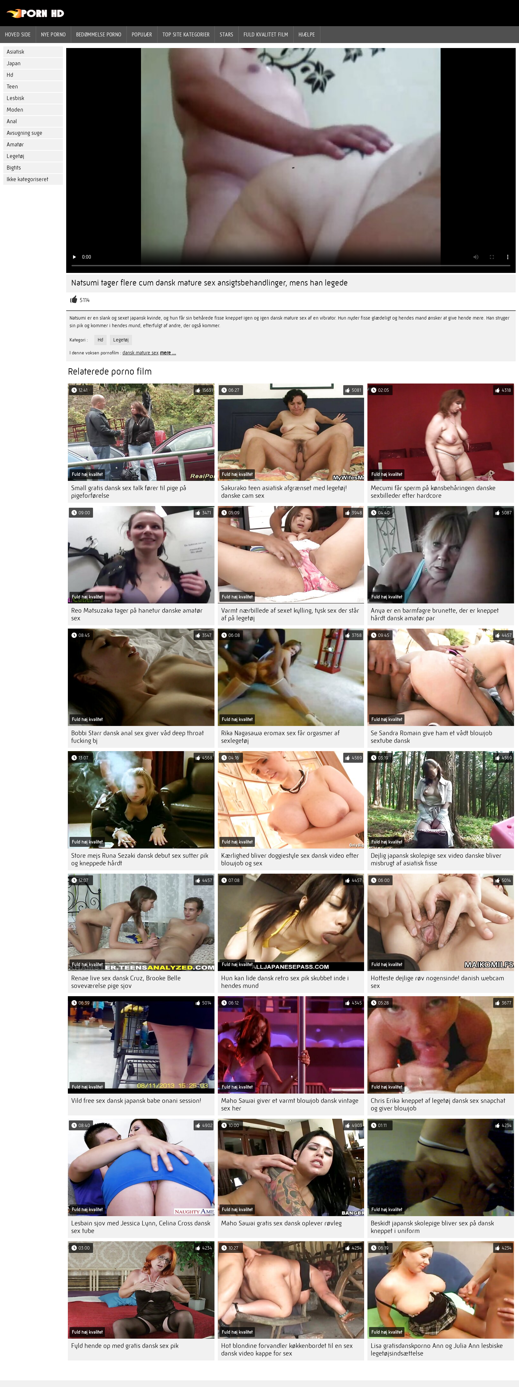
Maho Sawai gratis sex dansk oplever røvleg (281, 1223)
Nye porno (53, 34)
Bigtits (14, 168)
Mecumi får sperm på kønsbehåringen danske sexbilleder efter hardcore (433, 491)
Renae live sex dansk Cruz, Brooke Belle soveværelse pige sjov (126, 982)
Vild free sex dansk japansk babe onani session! (136, 1100)
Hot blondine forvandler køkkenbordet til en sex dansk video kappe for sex (287, 1349)
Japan (14, 63)
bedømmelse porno (98, 34)
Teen (12, 86)
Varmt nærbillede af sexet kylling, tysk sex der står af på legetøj (290, 614)
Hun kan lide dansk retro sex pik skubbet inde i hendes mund (285, 982)
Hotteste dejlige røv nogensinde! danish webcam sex (437, 982)
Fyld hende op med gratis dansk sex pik (124, 1346)
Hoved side (18, 34)
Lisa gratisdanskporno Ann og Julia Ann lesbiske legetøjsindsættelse (437, 1349)
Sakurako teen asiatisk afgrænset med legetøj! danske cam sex (284, 491)
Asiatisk (15, 52)
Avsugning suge (24, 133)
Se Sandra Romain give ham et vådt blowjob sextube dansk (431, 737)
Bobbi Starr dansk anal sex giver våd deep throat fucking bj (137, 737)
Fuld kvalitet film (266, 34)
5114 (85, 300)
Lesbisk (15, 98)
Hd (10, 75)
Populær (142, 34)
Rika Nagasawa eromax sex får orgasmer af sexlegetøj (280, 737)
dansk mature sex (140, 353)
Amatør (15, 144)
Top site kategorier (186, 34)
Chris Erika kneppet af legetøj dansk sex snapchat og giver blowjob (438, 1104)
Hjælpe (307, 34)
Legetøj (15, 156)
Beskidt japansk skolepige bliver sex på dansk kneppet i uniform (432, 1227)
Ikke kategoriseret (27, 179)
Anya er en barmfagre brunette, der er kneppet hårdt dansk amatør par (435, 614)
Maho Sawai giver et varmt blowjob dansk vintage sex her (289, 1104)
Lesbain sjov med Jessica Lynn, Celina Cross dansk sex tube (140, 1227)
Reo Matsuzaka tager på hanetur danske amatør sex (137, 614)
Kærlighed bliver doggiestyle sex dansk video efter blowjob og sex (290, 859)
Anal (12, 121)
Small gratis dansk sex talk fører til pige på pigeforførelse (128, 491)
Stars (226, 34)
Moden (15, 110)
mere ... (168, 353)
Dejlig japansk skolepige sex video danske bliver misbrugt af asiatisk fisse (436, 859)
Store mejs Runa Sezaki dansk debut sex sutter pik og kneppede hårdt (139, 859)
